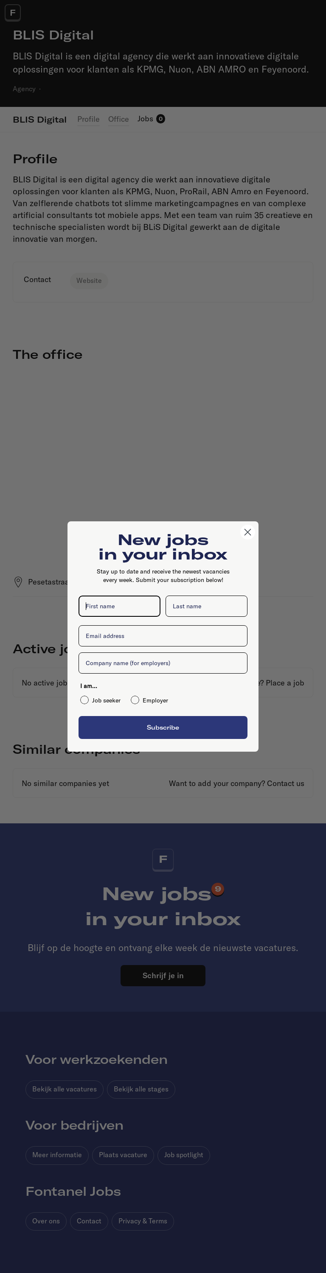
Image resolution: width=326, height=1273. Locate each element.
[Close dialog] (247, 532)
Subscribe (163, 727)
